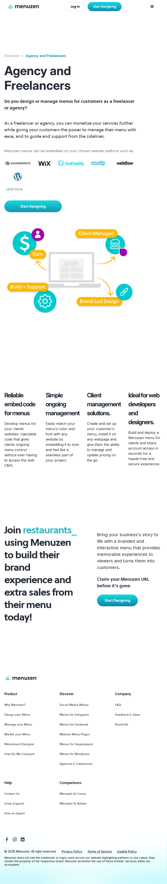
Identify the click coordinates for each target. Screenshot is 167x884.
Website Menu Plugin (75, 734)
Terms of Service (99, 851)
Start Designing (104, 6)
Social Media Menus (74, 705)
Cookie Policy (127, 851)
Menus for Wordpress (74, 754)
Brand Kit (121, 724)
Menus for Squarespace (76, 744)
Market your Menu (17, 734)
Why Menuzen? (15, 705)
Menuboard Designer (19, 744)
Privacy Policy (72, 851)
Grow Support (14, 803)
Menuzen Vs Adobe (73, 803)
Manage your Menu (18, 724)
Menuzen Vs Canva (73, 793)
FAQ (118, 705)
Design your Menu (17, 714)
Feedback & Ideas (127, 714)
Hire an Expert (14, 813)
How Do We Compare (19, 754)
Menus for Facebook (74, 724)
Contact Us (12, 793)
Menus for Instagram (74, 714)
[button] (152, 6)
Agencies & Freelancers (76, 764)
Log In (75, 6)
